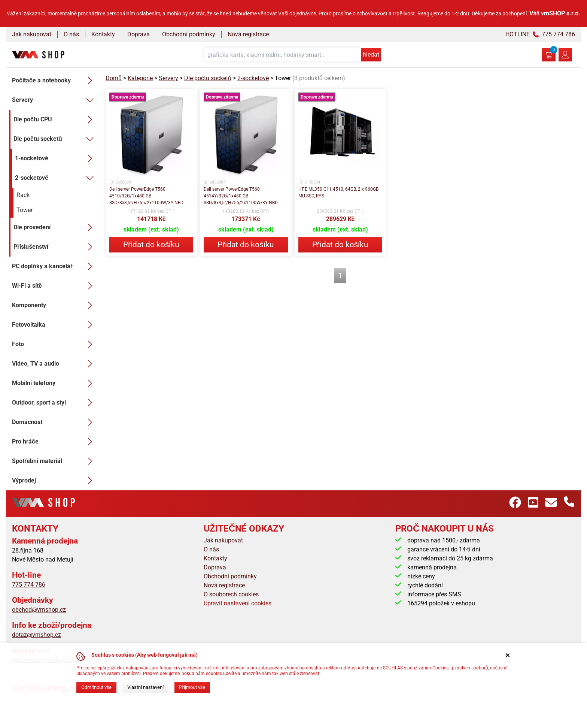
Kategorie (140, 78)
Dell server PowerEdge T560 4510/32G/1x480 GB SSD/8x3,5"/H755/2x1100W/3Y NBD (146, 196)
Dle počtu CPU (55, 119)
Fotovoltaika (54, 325)
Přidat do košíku (151, 244)
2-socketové (56, 178)
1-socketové (56, 158)
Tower (24, 210)
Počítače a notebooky (54, 80)
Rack (23, 195)
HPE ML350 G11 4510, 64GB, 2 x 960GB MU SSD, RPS (338, 193)
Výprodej (54, 480)
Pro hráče (54, 441)
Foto (54, 344)
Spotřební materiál (54, 461)
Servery (54, 100)
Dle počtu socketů (55, 139)
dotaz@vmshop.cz (36, 634)
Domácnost (54, 422)
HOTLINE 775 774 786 (540, 34)
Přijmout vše (192, 687)
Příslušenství (55, 247)
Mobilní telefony (54, 383)
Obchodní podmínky (188, 34)
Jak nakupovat (31, 34)
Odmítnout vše (96, 687)
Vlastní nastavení (145, 687)
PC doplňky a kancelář (54, 266)
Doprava (138, 34)
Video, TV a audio (54, 363)
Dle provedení (55, 227)
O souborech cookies (231, 594)
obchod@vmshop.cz (39, 609)
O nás (71, 34)
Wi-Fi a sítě (54, 286)
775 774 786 (28, 584)
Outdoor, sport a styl (54, 402)
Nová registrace (248, 34)
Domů (114, 78)
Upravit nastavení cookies (237, 603)
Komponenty (54, 305)
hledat (371, 54)
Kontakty (103, 34)
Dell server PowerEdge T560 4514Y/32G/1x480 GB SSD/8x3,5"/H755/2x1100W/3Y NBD (241, 196)
